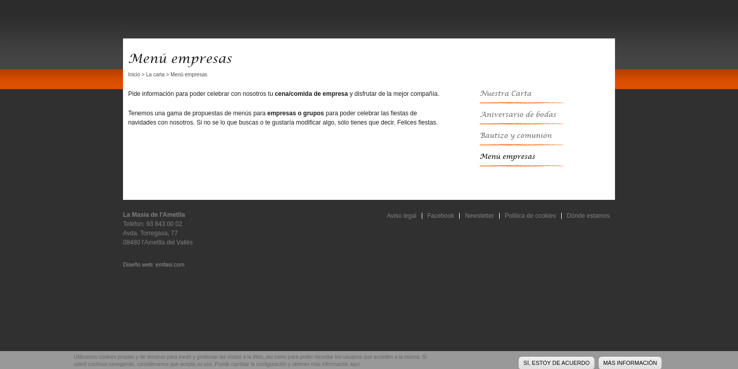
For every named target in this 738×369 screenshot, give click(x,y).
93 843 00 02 (164, 224)
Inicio (134, 74)
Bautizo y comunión (515, 136)
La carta (155, 74)
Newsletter (479, 215)
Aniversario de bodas (518, 115)
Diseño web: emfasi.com (153, 264)
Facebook (441, 215)
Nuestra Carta (505, 94)
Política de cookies (530, 215)
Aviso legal (402, 215)
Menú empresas (507, 157)
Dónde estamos (588, 215)
